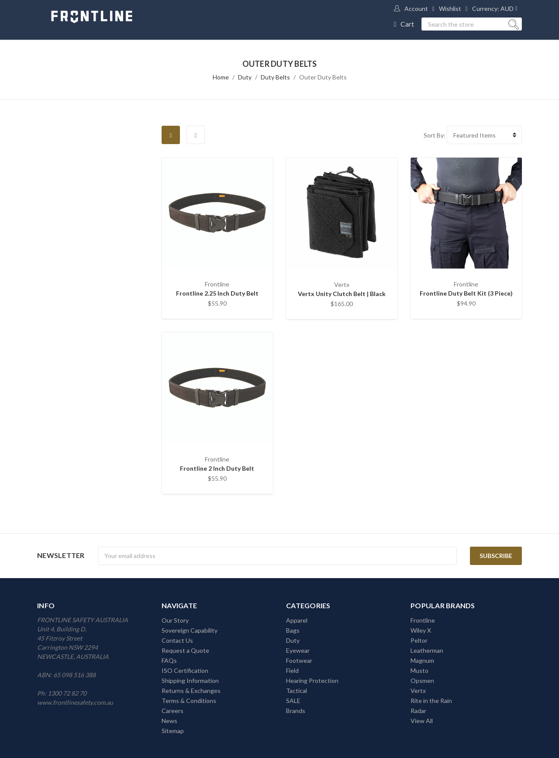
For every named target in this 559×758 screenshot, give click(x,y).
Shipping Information (190, 680)
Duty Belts (275, 77)
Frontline (423, 620)
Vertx (418, 690)
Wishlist (450, 8)
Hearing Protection (312, 680)
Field (292, 670)
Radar (418, 710)
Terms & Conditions (189, 700)
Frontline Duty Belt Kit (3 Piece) (466, 293)
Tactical (296, 690)
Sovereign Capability (189, 630)
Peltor (419, 640)
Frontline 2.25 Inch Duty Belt (217, 293)
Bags (293, 630)
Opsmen (422, 680)
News (169, 720)
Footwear (299, 660)
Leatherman (427, 650)
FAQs (169, 660)
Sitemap (173, 730)
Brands (295, 710)
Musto (419, 670)
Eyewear (298, 650)
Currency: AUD (493, 8)
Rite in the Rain (431, 700)
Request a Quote (185, 650)
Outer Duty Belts (323, 77)
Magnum (422, 660)
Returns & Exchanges (191, 690)
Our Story (175, 620)
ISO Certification (185, 670)
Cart (407, 24)
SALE (293, 700)
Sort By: (434, 135)
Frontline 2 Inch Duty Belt (217, 468)
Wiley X (421, 630)
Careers (172, 710)
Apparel (296, 620)
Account (416, 8)
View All (422, 720)
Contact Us (177, 640)
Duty (245, 77)
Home (221, 77)
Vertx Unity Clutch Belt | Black (342, 293)
